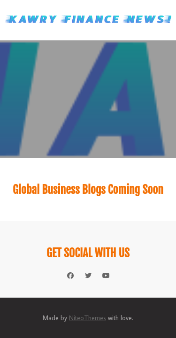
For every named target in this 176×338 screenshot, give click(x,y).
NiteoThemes (87, 318)
